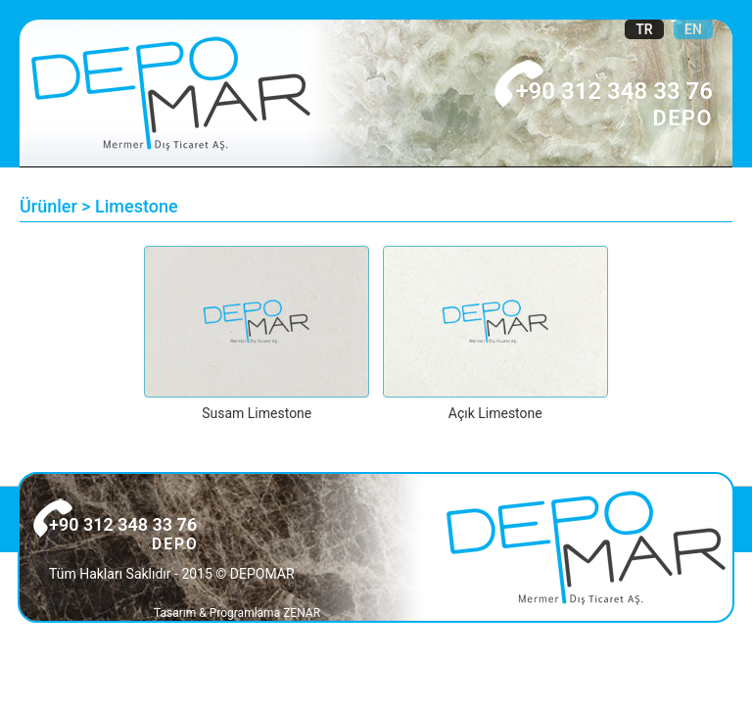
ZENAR (301, 613)
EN (693, 29)
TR (644, 29)
